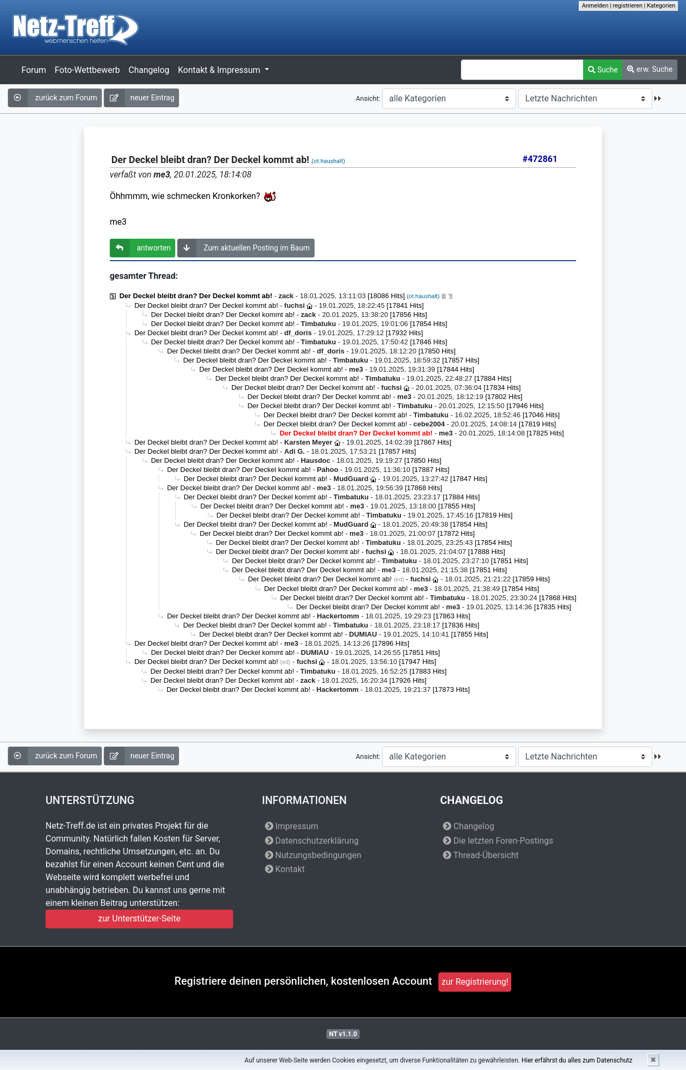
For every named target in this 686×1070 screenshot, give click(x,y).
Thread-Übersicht (481, 855)
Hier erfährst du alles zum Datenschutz (576, 1060)
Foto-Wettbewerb (87, 70)
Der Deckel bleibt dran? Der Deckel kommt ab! (196, 296)
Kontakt (285, 869)
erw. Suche (650, 69)
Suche (603, 69)
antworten (140, 248)
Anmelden (595, 5)
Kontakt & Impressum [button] (220, 70)
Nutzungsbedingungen (313, 855)
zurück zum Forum (52, 98)
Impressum (291, 826)
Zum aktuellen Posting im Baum (243, 248)
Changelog (149, 70)
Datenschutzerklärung (312, 841)
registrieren (627, 5)
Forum (33, 70)
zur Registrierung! (475, 982)
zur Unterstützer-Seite (139, 918)
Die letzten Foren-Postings (498, 841)
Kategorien (661, 5)
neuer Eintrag (139, 98)
